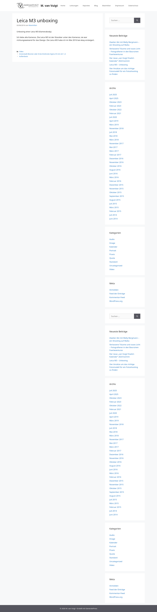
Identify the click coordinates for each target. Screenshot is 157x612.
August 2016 (114, 169)
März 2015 (114, 207)
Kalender (113, 246)
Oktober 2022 (115, 109)
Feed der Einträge (117, 293)
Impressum (119, 5)
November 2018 (116, 128)
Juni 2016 (113, 173)
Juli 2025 (113, 94)
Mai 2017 (113, 147)
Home (63, 5)
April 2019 (113, 121)
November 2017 (116, 143)
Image (112, 243)
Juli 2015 (113, 203)
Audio (112, 239)
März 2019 (114, 124)
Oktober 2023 (115, 102)
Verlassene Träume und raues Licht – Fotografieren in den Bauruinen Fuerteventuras (124, 51)
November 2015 (116, 188)
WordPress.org (115, 301)
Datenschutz (133, 5)
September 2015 (116, 196)
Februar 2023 (115, 106)
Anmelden (113, 290)
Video (21, 51)
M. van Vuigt (49, 5)
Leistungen (74, 5)
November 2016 (116, 162)
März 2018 (114, 139)
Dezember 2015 (116, 185)
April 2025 (113, 98)
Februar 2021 (115, 113)
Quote (112, 258)
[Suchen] (137, 20)
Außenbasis (23, 56)
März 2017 (114, 151)
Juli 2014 (113, 215)
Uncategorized (115, 265)
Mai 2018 (113, 136)
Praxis (112, 254)
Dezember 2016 (116, 158)
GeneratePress (91, 608)
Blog (96, 5)
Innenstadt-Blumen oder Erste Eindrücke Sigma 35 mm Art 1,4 (42, 54)
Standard (113, 262)
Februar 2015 (115, 211)
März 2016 (114, 177)
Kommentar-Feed (117, 297)
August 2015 (114, 200)
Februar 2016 (115, 181)
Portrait (112, 250)
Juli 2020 (113, 117)
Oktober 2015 (115, 192)
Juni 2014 (113, 218)
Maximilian (106, 5)
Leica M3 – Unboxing (118, 64)
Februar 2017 (115, 154)
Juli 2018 (113, 132)
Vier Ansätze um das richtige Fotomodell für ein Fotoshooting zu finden (123, 71)
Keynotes (86, 5)
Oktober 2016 (115, 166)
